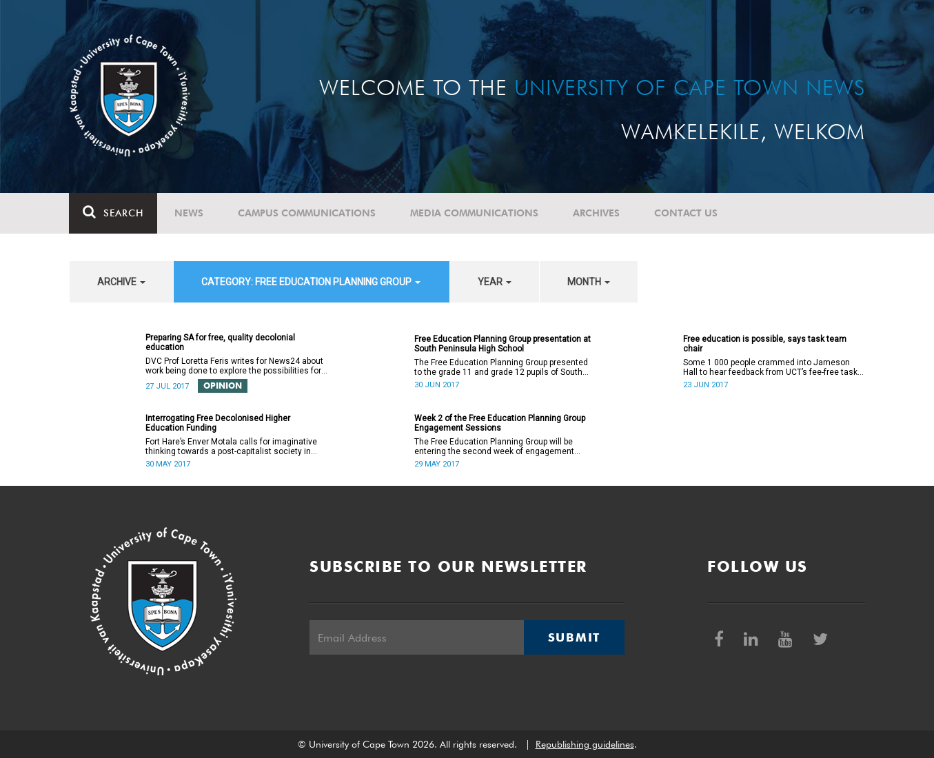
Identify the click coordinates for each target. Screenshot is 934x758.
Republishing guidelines (585, 744)
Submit (574, 637)
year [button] (494, 281)
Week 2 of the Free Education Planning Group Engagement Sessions (499, 423)
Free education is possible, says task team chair (764, 344)
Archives (596, 212)
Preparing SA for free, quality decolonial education (220, 342)
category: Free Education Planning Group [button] (310, 281)
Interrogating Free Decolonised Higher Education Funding (217, 423)
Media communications (475, 212)
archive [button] (121, 281)
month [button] (588, 281)
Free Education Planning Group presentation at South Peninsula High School (502, 344)
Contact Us (686, 212)
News (189, 212)
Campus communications (307, 212)
